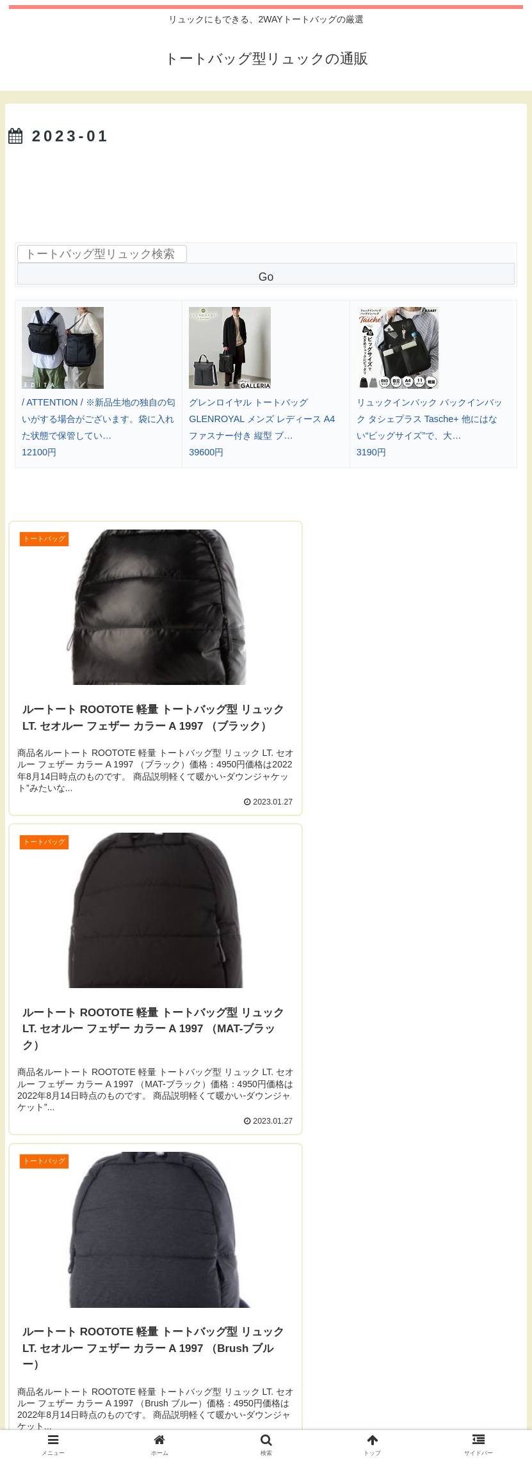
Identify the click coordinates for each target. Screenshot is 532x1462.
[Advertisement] (266, 187)
